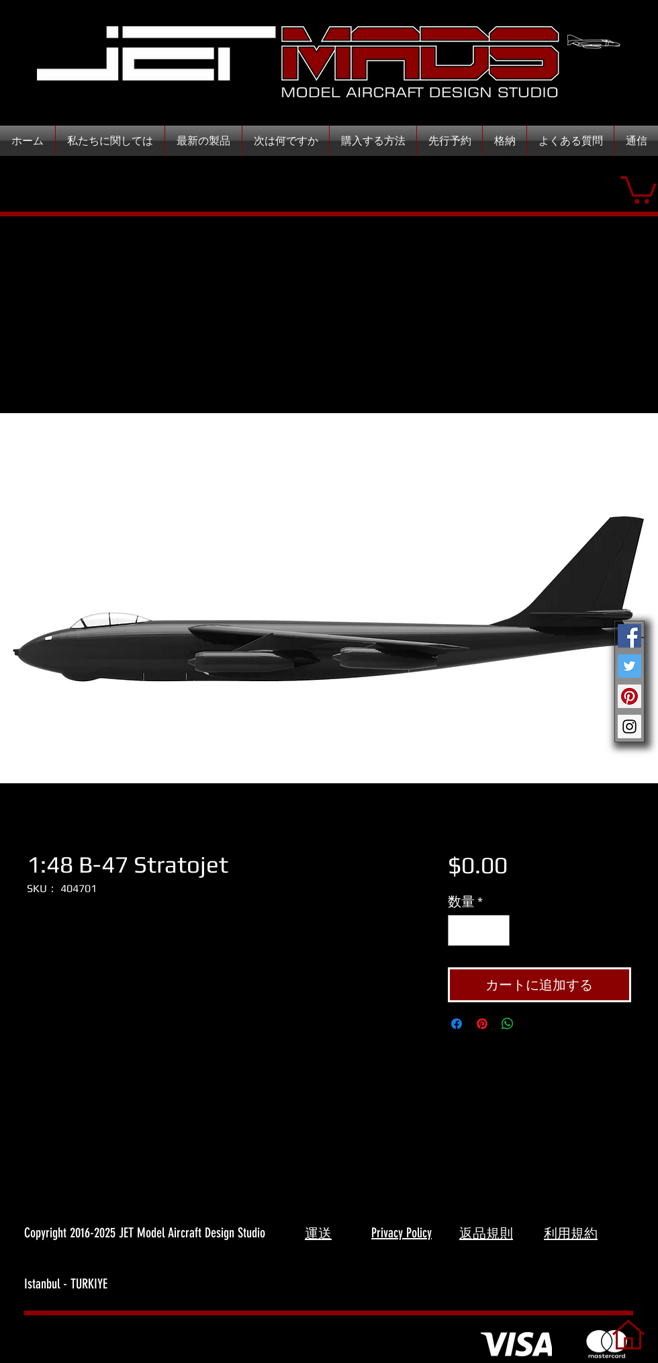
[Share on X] (533, 1024)
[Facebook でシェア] (457, 1024)
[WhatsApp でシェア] (508, 1024)
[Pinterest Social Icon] (629, 696)
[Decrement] (461, 930)
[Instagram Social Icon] (629, 726)
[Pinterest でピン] (482, 1024)
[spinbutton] (479, 930)
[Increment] (496, 930)
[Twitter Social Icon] (629, 666)
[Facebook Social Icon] (629, 636)
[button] (638, 188)
